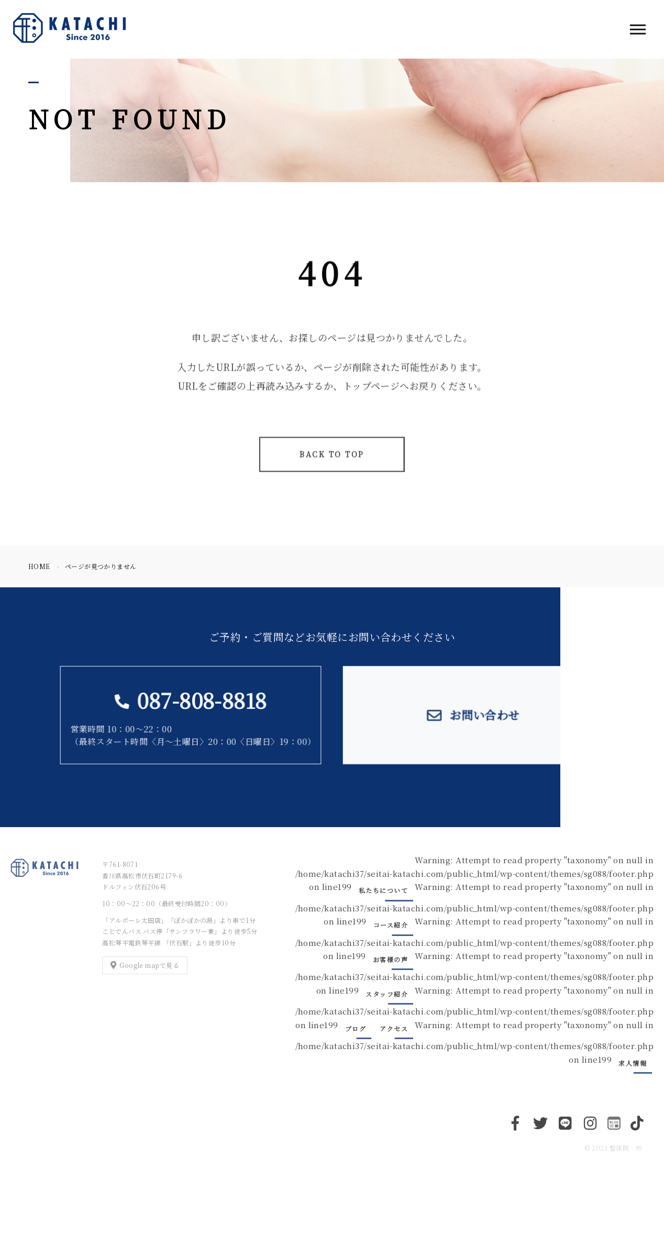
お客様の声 (390, 959)
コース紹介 (390, 924)
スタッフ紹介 (387, 993)
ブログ (356, 1028)
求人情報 (632, 1062)
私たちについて (383, 890)
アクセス (394, 1028)
